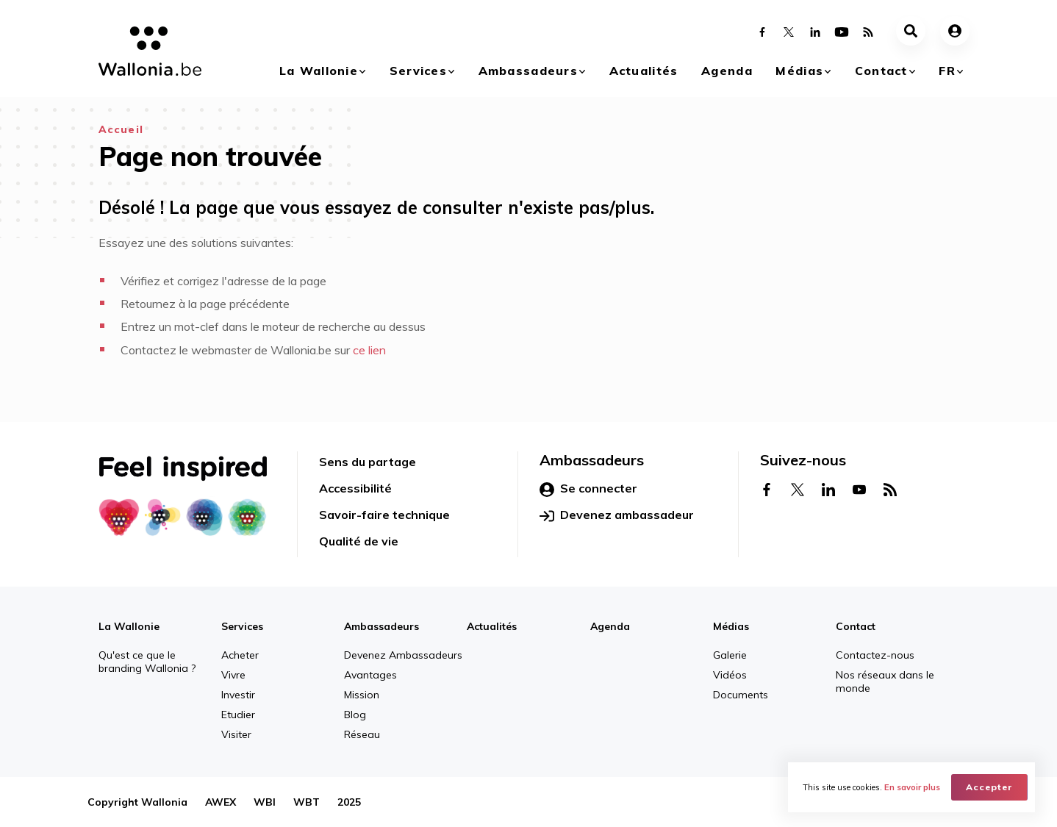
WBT (306, 802)
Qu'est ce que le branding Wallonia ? (147, 661)
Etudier (238, 714)
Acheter (240, 655)
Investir (238, 694)
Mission (361, 694)
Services (418, 70)
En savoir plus (912, 787)
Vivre (233, 674)
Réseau (362, 734)
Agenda (727, 70)
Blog (355, 714)
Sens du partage (367, 461)
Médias (799, 70)
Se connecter (588, 489)
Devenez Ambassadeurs (403, 655)
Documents (740, 694)
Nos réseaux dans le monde (885, 681)
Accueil (120, 129)
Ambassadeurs (528, 70)
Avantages (370, 674)
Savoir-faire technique (384, 514)
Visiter (236, 734)
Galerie (730, 655)
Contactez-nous (875, 655)
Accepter (989, 786)
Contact (881, 70)
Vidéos (730, 674)
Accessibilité (355, 488)
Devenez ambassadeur (617, 515)
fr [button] (947, 70)
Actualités (643, 70)
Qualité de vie (358, 541)
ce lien (369, 350)
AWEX (220, 802)
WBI (265, 802)
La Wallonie (318, 70)
